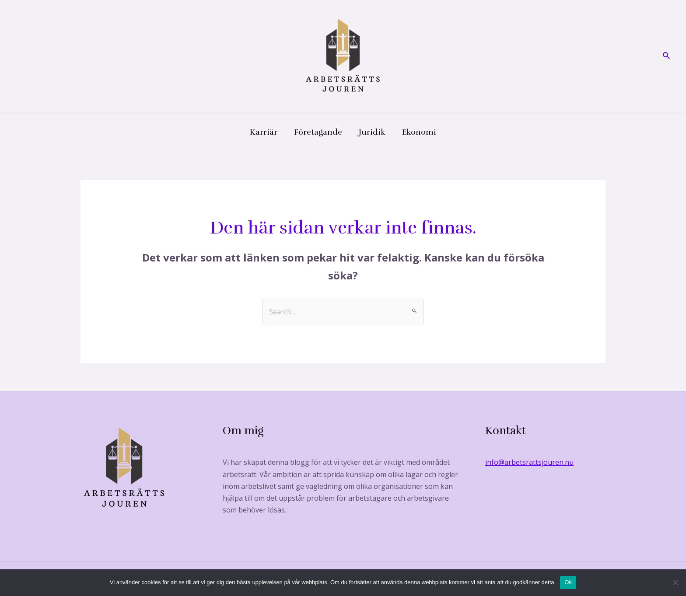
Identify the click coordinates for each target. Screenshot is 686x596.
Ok (568, 582)
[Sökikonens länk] (667, 56)
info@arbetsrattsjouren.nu (529, 462)
